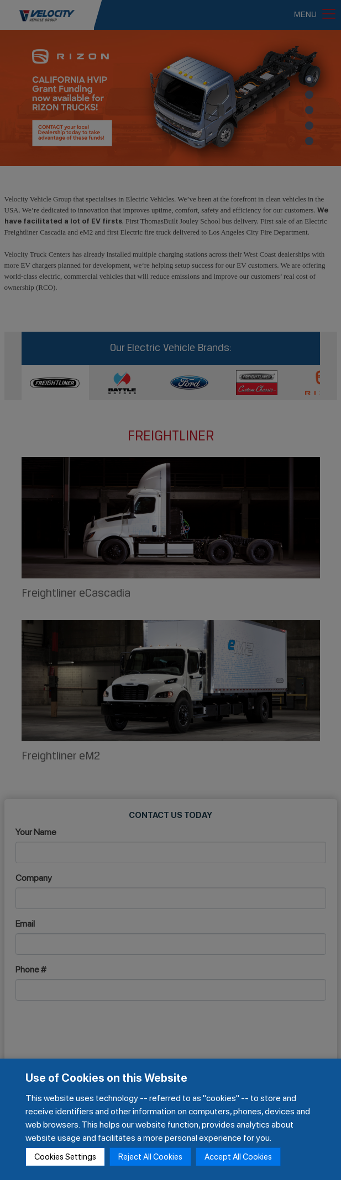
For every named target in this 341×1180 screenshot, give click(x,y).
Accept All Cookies (238, 1157)
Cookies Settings (65, 1157)
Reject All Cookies (150, 1157)
